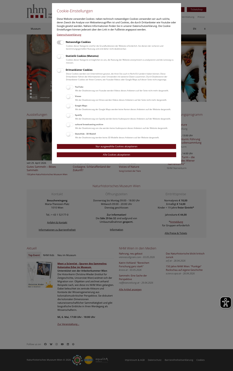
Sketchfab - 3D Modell (85, 133)
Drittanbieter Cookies (79, 69)
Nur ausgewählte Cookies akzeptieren (116, 146)
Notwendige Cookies (78, 42)
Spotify (78, 115)
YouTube (79, 86)
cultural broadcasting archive (89, 124)
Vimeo (78, 96)
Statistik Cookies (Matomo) (82, 55)
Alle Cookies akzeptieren (116, 154)
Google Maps (81, 105)
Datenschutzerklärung (69, 34)
